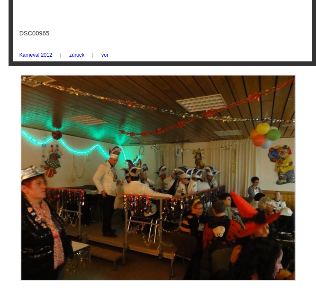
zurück (76, 55)
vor (104, 55)
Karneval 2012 (35, 55)
